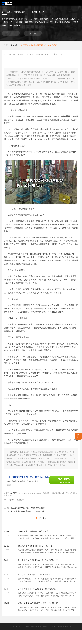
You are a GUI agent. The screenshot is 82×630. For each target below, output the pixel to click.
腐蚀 (17, 363)
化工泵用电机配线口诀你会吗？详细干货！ (36, 546)
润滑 (66, 221)
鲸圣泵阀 (14, 493)
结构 (17, 136)
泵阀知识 (14, 45)
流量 (16, 146)
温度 (25, 257)
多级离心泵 (56, 312)
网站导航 (67, 626)
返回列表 (41, 517)
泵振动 (39, 328)
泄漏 (23, 94)
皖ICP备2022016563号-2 (48, 626)
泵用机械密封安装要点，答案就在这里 (34, 531)
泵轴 (12, 146)
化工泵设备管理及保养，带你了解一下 (34, 574)
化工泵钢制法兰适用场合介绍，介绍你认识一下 (38, 560)
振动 (12, 318)
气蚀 (12, 337)
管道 (39, 254)
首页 (5, 45)
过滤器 (67, 254)
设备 (12, 331)
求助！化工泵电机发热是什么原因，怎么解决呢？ (39, 603)
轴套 (34, 260)
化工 (57, 370)
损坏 (34, 373)
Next (32, 33)
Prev (11, 33)
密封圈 (67, 116)
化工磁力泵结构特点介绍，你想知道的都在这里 (28, 508)
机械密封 (18, 19)
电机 (59, 328)
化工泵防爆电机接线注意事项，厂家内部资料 (27, 511)
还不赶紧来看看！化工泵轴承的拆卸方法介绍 (37, 589)
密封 (53, 94)
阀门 (74, 254)
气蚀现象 (10, 376)
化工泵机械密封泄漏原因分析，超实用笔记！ (40, 45)
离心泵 (11, 344)
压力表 (18, 257)
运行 (25, 139)
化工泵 (11, 19)
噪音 (25, 360)
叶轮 (40, 293)
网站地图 (60, 626)
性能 (74, 152)
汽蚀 (46, 373)
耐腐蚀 (18, 395)
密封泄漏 (25, 411)
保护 (46, 221)
